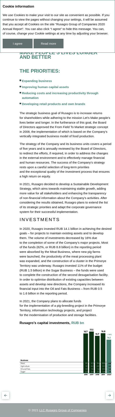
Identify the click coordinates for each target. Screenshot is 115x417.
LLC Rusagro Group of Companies (63, 410)
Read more (48, 43)
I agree (17, 43)
